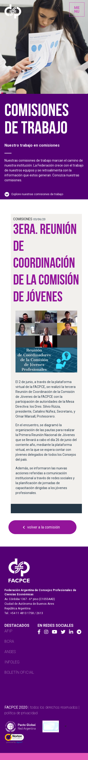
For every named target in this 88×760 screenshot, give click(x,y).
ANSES (10, 652)
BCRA (9, 641)
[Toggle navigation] (76, 9)
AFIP (8, 631)
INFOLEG (11, 662)
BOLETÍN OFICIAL (19, 672)
